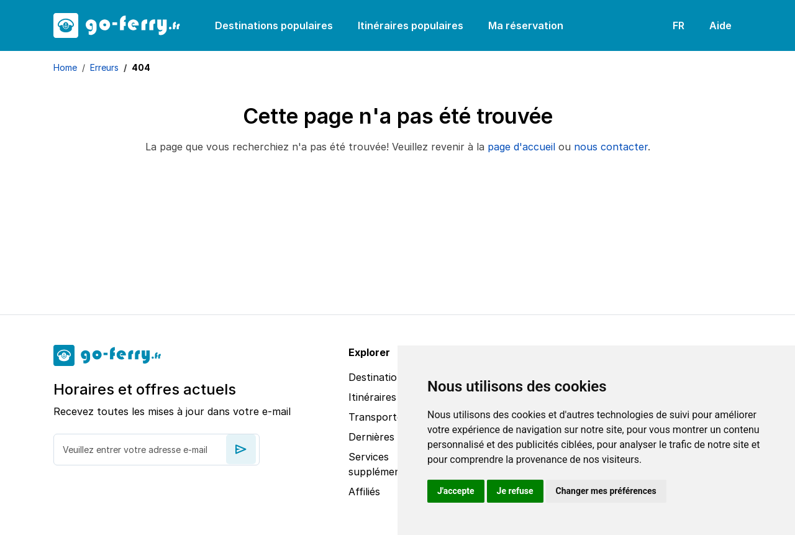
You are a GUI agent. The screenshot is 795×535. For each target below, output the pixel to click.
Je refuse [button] (515, 491)
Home (65, 67)
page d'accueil (521, 146)
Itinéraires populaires (410, 25)
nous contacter (611, 146)
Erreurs (104, 67)
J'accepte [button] (456, 491)
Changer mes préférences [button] (606, 491)
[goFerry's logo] (124, 25)
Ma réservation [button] (525, 25)
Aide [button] (720, 25)
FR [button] (678, 25)
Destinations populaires (274, 25)
